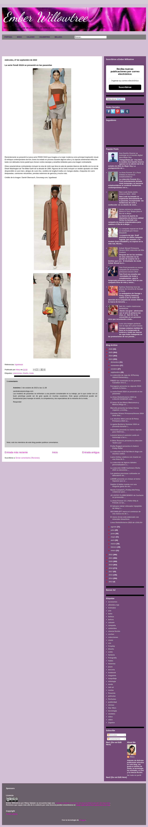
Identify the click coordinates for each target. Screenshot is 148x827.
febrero (114, 547)
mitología (112, 681)
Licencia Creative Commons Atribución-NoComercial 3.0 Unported (82, 803)
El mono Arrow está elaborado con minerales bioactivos (124, 518)
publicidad (112, 702)
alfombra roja (113, 605)
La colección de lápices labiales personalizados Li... (123, 463)
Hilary (132, 757)
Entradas (112, 735)
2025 (111, 352)
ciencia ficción (114, 631)
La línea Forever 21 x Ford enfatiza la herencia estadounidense (130, 175)
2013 (111, 582)
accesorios (112, 602)
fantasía (111, 655)
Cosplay (111, 646)
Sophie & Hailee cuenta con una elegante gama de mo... (123, 485)
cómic (110, 640)
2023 (111, 359)
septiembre (116, 372)
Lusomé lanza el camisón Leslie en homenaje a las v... (124, 436)
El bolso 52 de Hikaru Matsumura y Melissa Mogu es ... (124, 404)
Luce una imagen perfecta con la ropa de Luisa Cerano (130, 325)
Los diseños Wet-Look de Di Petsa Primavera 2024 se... (124, 420)
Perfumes (112, 699)
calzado (111, 622)
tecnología (112, 711)
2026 (111, 349)
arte (109, 611)
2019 (111, 565)
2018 (111, 568)
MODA (19, 37)
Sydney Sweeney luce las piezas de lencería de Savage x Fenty (131, 289)
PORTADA (8, 37)
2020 (111, 561)
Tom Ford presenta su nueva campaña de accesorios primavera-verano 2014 (131, 269)
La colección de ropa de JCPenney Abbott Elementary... (124, 376)
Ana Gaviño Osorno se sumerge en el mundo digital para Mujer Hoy (131, 155)
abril (113, 540)
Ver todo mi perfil (134, 775)
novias (111, 690)
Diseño (25, 373)
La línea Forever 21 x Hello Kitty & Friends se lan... (124, 502)
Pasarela (111, 693)
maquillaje (112, 678)
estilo (110, 652)
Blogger (82, 820)
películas (112, 696)
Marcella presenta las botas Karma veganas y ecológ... (124, 409)
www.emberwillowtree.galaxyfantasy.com (93, 805)
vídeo (110, 720)
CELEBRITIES (44, 37)
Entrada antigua (90, 452)
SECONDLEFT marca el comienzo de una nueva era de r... (125, 513)
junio (113, 534)
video (110, 717)
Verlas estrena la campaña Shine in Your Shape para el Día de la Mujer (130, 211)
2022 (111, 555)
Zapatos (111, 723)
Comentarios (114, 739)
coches (111, 634)
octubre (114, 369)
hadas (110, 661)
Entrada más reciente (16, 452)
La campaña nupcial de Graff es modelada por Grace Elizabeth (131, 231)
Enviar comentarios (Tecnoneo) (28, 458)
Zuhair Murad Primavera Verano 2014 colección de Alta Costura (131, 250)
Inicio (55, 452)
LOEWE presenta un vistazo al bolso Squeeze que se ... (125, 480)
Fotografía (112, 658)
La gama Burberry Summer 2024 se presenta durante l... (124, 425)
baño (110, 614)
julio (113, 530)
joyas (110, 667)
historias (111, 664)
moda (31, 373)
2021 (111, 558)
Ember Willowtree (45, 17)
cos (109, 643)
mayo (113, 537)
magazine (112, 676)
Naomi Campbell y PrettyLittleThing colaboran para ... (125, 491)
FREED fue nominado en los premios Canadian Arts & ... (125, 382)
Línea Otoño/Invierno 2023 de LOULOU (126, 522)
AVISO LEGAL (12, 814)
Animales (112, 608)
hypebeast (19, 365)
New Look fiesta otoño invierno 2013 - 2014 (128, 193)
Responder (17, 402)
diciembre (115, 362)
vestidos (111, 714)
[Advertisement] (74, 47)
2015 (111, 575)
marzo (113, 544)
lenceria (111, 670)
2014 (111, 578)
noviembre (115, 365)
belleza (111, 617)
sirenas (111, 705)
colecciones (17, 373)
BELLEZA (58, 37)
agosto (114, 527)
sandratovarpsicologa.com (23, 391)
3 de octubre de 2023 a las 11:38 (34, 388)
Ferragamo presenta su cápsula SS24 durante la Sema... (125, 387)
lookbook (112, 673)
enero (113, 550)
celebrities (112, 628)
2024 (111, 356)
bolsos (111, 620)
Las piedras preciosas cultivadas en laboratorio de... (125, 474)
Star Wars (112, 708)
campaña (112, 625)
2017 (111, 572)
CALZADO (31, 37)
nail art (111, 687)
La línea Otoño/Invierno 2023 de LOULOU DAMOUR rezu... (123, 398)
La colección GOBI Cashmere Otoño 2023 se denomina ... (125, 469)
